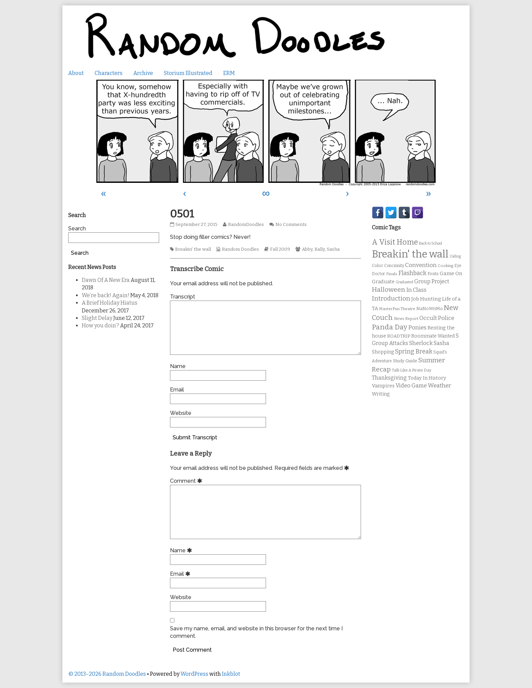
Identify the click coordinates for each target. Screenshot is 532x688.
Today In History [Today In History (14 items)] (427, 378)
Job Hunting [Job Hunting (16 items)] (426, 299)
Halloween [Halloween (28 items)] (388, 289)
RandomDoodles (246, 224)
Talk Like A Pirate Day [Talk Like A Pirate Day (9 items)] (411, 370)
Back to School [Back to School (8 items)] (430, 243)
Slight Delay (97, 318)
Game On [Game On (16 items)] (451, 273)
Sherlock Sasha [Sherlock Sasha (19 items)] (429, 343)
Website (180, 413)
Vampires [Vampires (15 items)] (383, 386)
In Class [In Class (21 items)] (416, 289)
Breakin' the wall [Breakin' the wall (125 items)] (410, 254)
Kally (320, 249)
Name (178, 366)
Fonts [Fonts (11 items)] (433, 273)
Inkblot (231, 674)
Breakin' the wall (193, 249)
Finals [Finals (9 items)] (391, 273)
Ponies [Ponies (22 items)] (417, 327)
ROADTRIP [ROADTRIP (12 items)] (398, 336)
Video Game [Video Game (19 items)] (411, 385)
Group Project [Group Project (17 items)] (431, 281)
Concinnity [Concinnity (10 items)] (394, 265)
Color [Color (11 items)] (377, 265)
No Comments (291, 224)
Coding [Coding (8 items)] (455, 256)
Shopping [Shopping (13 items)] (383, 352)
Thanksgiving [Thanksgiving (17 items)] (389, 378)
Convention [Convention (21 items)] (421, 265)
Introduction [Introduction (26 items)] (391, 298)
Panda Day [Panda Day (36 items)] (389, 327)
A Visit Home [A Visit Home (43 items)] (395, 242)
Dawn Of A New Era (106, 280)
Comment (187, 481)
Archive (143, 73)
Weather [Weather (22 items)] (439, 385)
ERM (229, 73)
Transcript (182, 296)
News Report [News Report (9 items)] (406, 318)
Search (77, 228)
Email (177, 389)
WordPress (194, 674)
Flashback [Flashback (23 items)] (412, 273)
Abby (307, 249)
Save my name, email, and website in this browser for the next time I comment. (256, 632)
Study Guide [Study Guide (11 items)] (405, 360)
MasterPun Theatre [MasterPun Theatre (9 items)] (397, 308)
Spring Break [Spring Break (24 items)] (413, 351)
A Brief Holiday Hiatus (109, 303)
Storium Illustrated (188, 73)
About (76, 73)
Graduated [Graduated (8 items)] (404, 282)
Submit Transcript (195, 437)
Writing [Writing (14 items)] (381, 394)
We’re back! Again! (105, 295)
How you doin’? (100, 325)
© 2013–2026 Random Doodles (107, 674)
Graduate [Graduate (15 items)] (383, 282)
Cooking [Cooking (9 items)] (445, 265)
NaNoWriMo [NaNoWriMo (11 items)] (429, 308)
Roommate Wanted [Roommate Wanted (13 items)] (433, 336)
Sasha (333, 249)
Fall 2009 (280, 249)
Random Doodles (240, 249)
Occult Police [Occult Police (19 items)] (436, 318)
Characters (108, 73)
